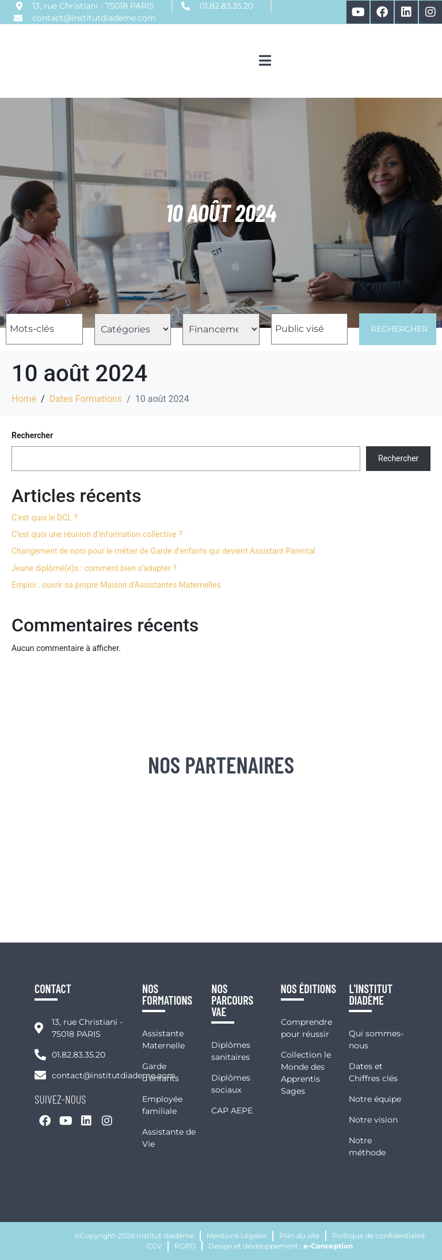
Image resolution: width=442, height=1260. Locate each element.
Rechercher (399, 329)
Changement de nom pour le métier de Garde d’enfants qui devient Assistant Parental (163, 551)
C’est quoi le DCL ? (45, 517)
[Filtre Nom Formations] (44, 328)
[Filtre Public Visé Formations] (309, 328)
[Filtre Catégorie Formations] (133, 329)
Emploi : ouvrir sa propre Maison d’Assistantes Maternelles (116, 584)
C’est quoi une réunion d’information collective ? (97, 534)
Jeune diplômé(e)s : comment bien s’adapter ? (94, 568)
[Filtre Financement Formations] (221, 329)
